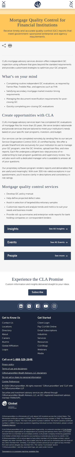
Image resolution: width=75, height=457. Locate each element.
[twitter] (29, 306)
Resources (43, 342)
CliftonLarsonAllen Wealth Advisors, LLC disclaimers (24, 373)
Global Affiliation (10, 346)
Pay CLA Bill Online (47, 327)
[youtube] (46, 306)
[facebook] (37, 306)
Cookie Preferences (10, 382)
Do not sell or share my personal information (21, 377)
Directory (7, 330)
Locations (7, 327)
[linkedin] (21, 306)
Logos (5, 350)
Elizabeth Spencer (8, 425)
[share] (4, 46)
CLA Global (67, 429)
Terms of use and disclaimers (14, 369)
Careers (6, 338)
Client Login (43, 323)
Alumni (5, 342)
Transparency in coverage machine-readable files (20, 451)
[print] (10, 46)
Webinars (42, 350)
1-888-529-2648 (22, 359)
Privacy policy (8, 365)
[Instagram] (54, 306)
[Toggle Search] (71, 4)
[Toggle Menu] (3, 4)
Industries (42, 334)
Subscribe (37, 292)
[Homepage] (37, 4)
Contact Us (7, 323)
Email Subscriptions (47, 330)
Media (41, 353)
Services (42, 338)
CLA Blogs (43, 346)
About (5, 334)
